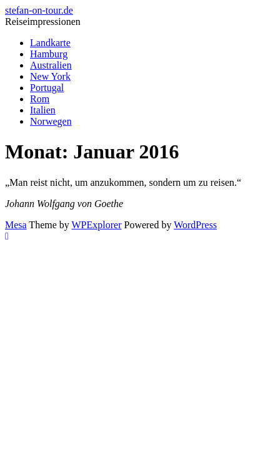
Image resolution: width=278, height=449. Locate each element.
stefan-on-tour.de (39, 10)
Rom (39, 99)
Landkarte (50, 42)
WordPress (195, 225)
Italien (43, 110)
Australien (51, 65)
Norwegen (51, 121)
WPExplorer (97, 225)
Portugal (47, 87)
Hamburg (48, 54)
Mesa (16, 225)
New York (50, 76)
